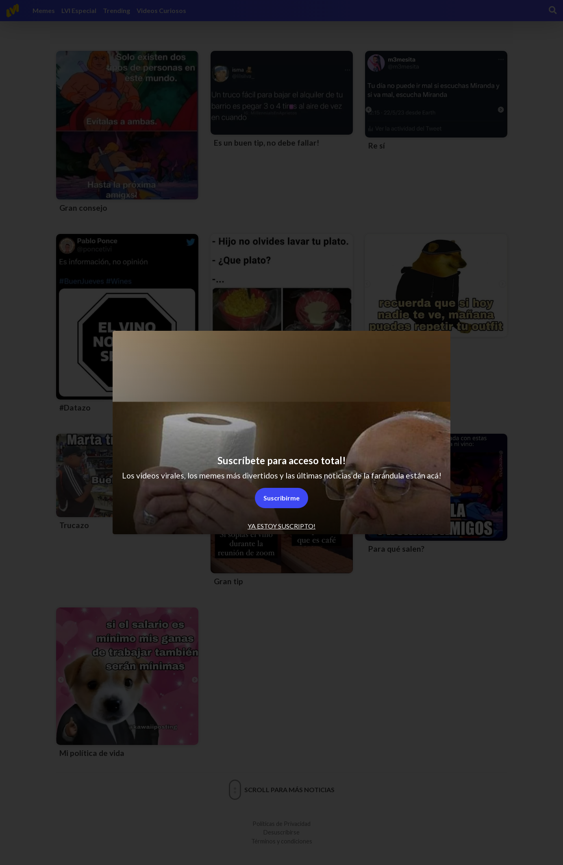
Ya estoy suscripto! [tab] (281, 526)
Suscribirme (281, 498)
